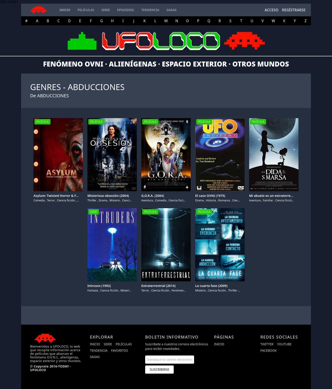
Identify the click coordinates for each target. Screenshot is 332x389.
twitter (267, 344)
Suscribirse (159, 369)
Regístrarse (294, 9)
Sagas (95, 357)
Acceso (271, 9)
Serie (108, 344)
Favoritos (119, 350)
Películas (124, 344)
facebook (268, 350)
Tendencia (98, 350)
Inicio (95, 344)
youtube (284, 344)
